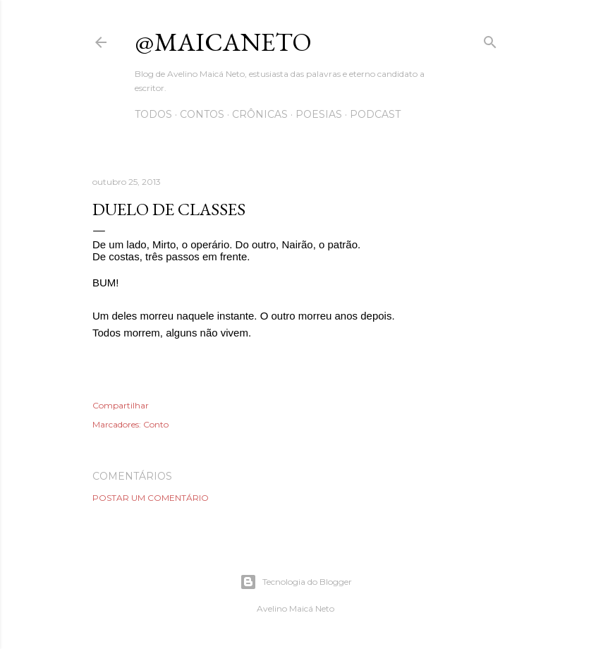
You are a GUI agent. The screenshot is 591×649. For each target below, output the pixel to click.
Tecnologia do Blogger (296, 582)
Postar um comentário (150, 497)
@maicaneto (223, 42)
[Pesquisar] (490, 39)
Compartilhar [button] (120, 405)
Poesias (319, 114)
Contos (202, 114)
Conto (156, 424)
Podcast (375, 114)
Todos (153, 114)
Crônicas (260, 114)
